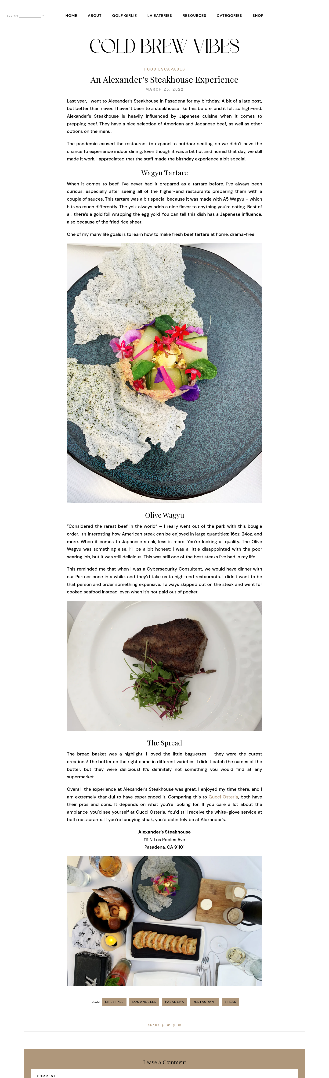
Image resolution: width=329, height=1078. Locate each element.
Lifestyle (114, 1002)
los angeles (144, 1002)
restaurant (204, 1002)
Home (71, 16)
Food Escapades (164, 69)
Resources (194, 16)
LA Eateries (159, 16)
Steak (230, 1002)
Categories (229, 16)
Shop (258, 16)
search (12, 15)
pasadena (174, 1002)
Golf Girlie (124, 16)
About (95, 16)
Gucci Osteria (223, 797)
